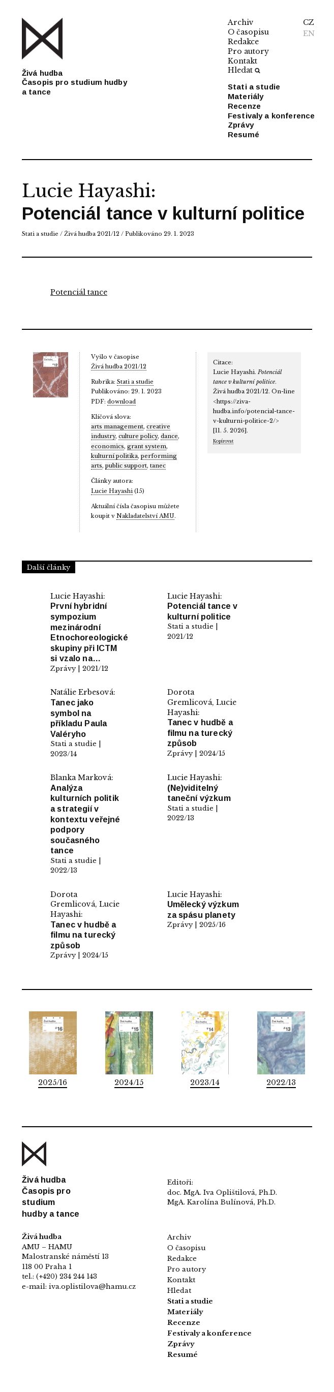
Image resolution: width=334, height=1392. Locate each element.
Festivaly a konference (271, 115)
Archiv (241, 22)
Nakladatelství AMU (145, 515)
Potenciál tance (78, 292)
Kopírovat (223, 441)
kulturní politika (114, 455)
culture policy (138, 436)
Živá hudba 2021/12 (91, 233)
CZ (308, 22)
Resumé (243, 134)
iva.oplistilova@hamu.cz (92, 1286)
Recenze (244, 106)
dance (169, 436)
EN (309, 33)
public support (126, 465)
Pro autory (248, 51)
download (121, 401)
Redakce (243, 41)
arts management (117, 426)
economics (107, 446)
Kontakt (242, 61)
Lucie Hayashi (86, 191)
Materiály (245, 96)
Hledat (244, 70)
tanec (158, 465)
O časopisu (248, 32)
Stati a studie (254, 86)
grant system (146, 446)
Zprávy (241, 124)
